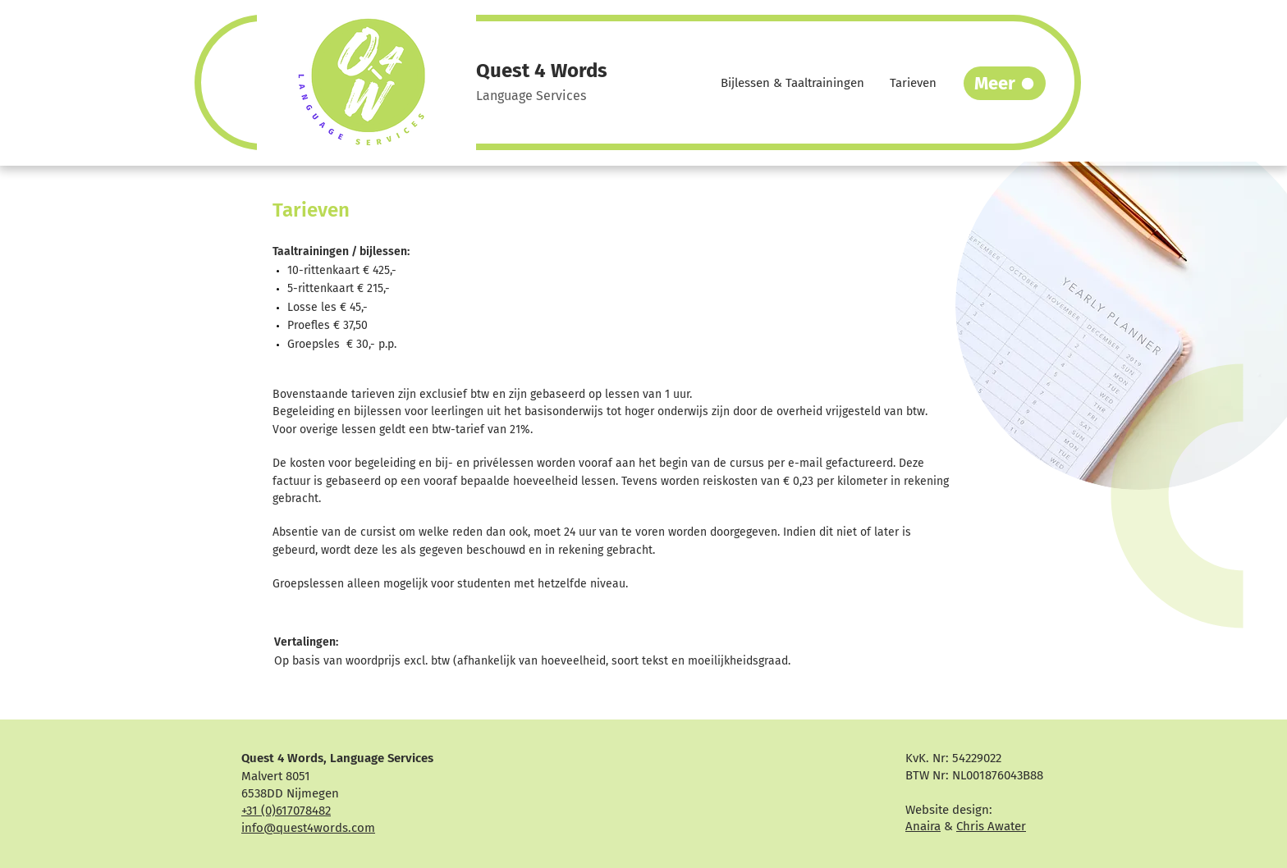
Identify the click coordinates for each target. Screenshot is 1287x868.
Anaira (923, 826)
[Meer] (1005, 83)
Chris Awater (991, 826)
